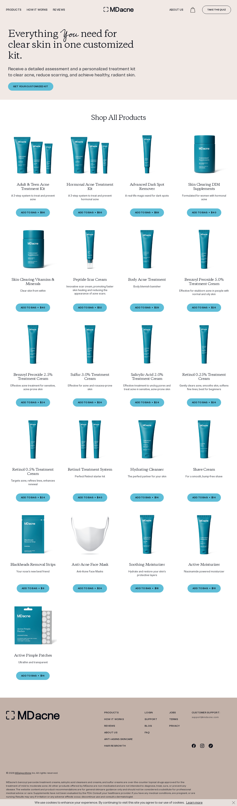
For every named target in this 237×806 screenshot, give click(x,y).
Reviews (59, 9)
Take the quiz (216, 9)
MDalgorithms (23, 773)
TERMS (173, 719)
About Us (176, 9)
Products (13, 9)
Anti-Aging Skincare (118, 739)
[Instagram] (202, 746)
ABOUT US (110, 732)
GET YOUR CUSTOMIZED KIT (30, 86)
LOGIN (149, 712)
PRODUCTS (111, 712)
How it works (37, 9)
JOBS (172, 712)
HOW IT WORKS (114, 719)
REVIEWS (109, 725)
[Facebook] (194, 746)
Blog (148, 725)
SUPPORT (151, 719)
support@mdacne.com (205, 717)
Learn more (194, 803)
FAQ (147, 732)
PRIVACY (174, 725)
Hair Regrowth (115, 745)
